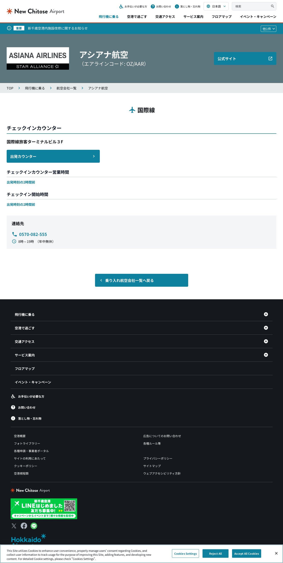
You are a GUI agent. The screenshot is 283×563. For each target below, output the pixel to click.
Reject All (215, 555)
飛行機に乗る (109, 16)
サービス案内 (193, 16)
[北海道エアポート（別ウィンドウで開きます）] (32, 541)
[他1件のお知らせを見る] (268, 29)
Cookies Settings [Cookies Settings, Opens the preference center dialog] (185, 555)
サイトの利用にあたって (30, 458)
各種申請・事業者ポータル (31, 451)
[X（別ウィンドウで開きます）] (14, 525)
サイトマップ (152, 466)
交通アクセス (165, 16)
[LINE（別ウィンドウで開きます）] (34, 527)
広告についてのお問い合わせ (162, 436)
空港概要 (20, 436)
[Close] (276, 555)
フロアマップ (222, 16)
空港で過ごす (137, 16)
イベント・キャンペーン (258, 16)
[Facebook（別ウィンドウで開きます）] (24, 525)
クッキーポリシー (25, 466)
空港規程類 (21, 473)
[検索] (272, 6)
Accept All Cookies (246, 555)
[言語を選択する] (216, 6)
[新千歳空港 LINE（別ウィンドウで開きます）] (44, 508)
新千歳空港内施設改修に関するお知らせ (58, 28)
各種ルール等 (152, 443)
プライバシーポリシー (157, 458)
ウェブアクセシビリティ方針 (162, 473)
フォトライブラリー (27, 443)
